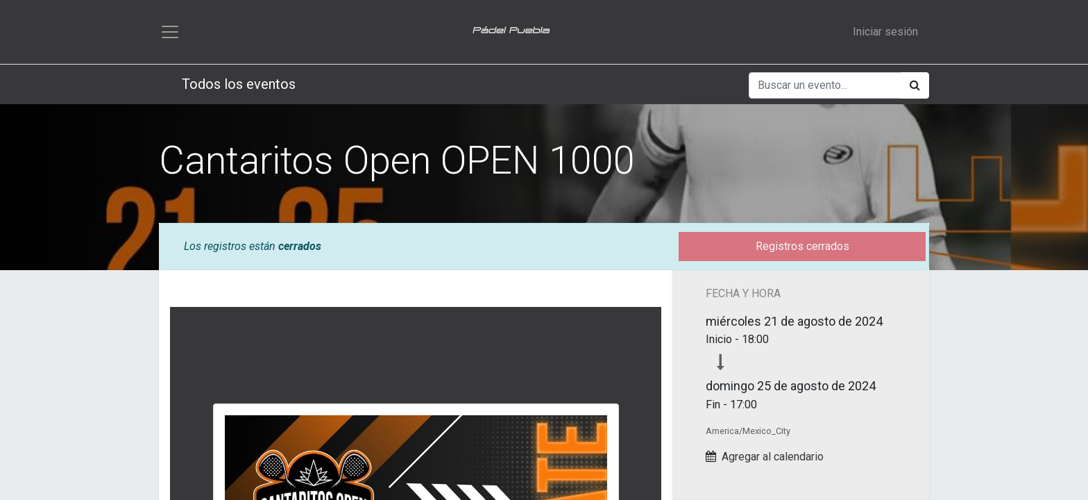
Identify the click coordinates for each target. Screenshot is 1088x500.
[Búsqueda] (915, 85)
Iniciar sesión (885, 31)
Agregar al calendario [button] (773, 456)
